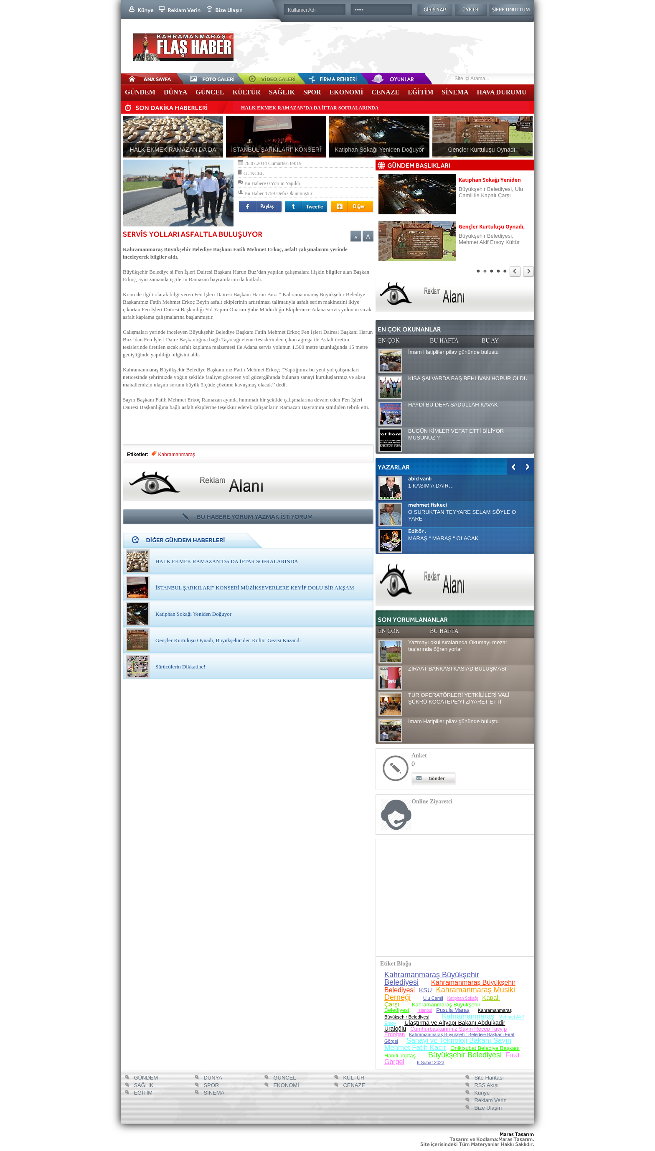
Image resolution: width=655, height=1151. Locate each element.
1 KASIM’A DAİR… (431, 486)
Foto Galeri (208, 78)
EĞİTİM (420, 92)
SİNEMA (455, 92)
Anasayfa (150, 78)
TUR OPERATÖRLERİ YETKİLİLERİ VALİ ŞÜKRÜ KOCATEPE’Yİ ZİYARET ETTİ (459, 698)
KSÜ (425, 989)
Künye (481, 1093)
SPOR (312, 92)
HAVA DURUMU (502, 92)
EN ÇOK (389, 341)
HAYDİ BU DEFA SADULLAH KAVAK (453, 404)
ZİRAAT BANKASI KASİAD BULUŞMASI (457, 669)
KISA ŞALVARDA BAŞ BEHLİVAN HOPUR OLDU (468, 378)
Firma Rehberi (325, 78)
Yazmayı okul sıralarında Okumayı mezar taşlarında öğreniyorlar (457, 645)
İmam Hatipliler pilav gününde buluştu (453, 352)
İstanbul (424, 1010)
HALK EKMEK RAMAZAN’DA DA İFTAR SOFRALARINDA (309, 108)
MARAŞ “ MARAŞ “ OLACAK (443, 538)
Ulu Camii (433, 998)
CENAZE (385, 92)
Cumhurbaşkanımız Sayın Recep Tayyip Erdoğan (445, 1031)
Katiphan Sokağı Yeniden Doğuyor (193, 614)
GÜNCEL (209, 92)
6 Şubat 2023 (430, 1062)
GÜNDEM (140, 92)
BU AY (490, 341)
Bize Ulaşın (487, 1108)
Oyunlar (384, 78)
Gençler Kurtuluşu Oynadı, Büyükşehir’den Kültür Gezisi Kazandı (228, 640)
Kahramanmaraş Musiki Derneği (449, 993)
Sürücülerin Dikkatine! (180, 666)
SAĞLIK (282, 92)
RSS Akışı (486, 1085)
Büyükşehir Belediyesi (465, 1055)
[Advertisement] (248, 423)
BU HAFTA (444, 341)
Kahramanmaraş (177, 454)
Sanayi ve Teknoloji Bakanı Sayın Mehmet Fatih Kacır (447, 1044)
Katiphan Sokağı (462, 998)
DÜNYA (175, 92)
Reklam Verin (490, 1100)
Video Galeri (267, 78)
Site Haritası (488, 1078)
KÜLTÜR (247, 92)
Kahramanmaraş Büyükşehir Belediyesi (431, 978)
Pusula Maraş (452, 1010)
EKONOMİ (346, 92)
